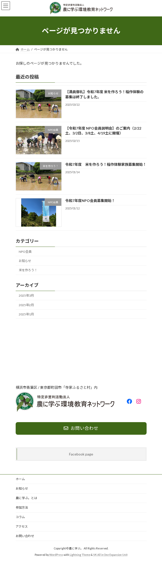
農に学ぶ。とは (26, 498)
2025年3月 (26, 295)
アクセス (22, 526)
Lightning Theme (80, 554)
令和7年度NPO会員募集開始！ (90, 200)
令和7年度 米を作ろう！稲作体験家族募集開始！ (105, 164)
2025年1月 (26, 314)
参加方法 (22, 507)
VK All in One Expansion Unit (110, 554)
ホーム (20, 479)
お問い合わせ (25, 536)
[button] (81, 428)
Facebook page (81, 454)
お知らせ (25, 261)
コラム (20, 517)
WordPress (56, 554)
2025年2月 (26, 305)
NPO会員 (25, 252)
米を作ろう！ (28, 270)
